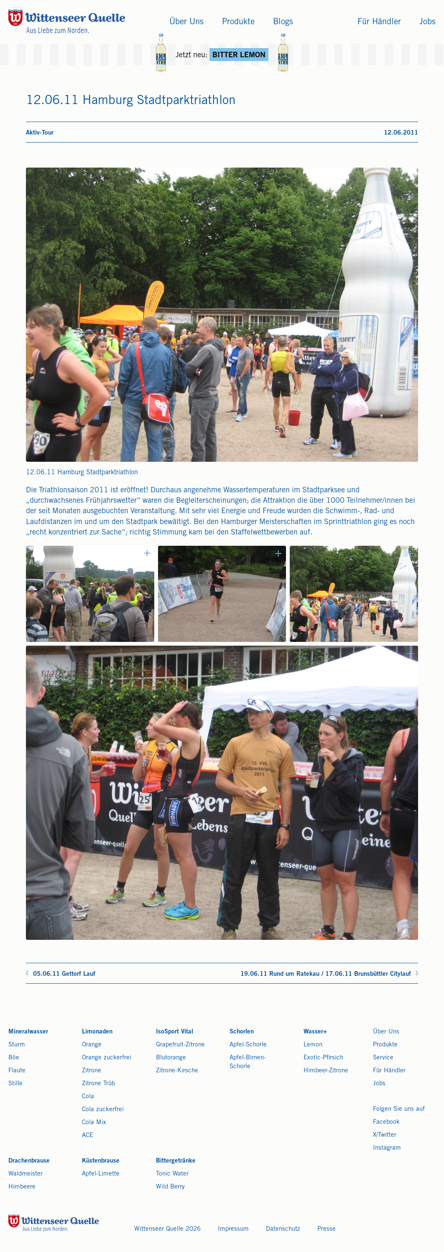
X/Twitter (384, 1135)
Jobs (379, 1084)
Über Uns (386, 1032)
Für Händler (389, 1071)
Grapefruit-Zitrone (180, 1045)
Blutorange (171, 1058)
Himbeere (22, 1187)
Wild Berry (170, 1187)
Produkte (385, 1045)
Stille (15, 1084)
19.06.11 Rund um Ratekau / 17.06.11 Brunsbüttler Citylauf (325, 974)
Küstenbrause (101, 1161)
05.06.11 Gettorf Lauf (64, 974)
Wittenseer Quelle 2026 (167, 1229)
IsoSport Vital (174, 1032)
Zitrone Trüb (98, 1084)
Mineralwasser (28, 1032)
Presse (326, 1229)
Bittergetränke (176, 1161)
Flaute (17, 1071)
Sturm (16, 1045)
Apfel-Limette (101, 1174)
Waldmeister (25, 1174)
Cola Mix (94, 1123)
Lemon (313, 1045)
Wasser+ (315, 1032)
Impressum (233, 1229)
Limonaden (97, 1032)
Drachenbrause (29, 1161)
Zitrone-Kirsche (177, 1071)
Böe (13, 1058)
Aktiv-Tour (40, 133)
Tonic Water (172, 1174)
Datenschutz (283, 1229)
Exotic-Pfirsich (323, 1058)
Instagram (387, 1148)
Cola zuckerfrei (103, 1110)
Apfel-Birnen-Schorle (248, 1062)
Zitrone (91, 1071)
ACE (87, 1135)
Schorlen (242, 1032)
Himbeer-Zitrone (326, 1071)
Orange (92, 1045)
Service (383, 1058)
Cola (88, 1097)
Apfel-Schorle (248, 1045)
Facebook (386, 1122)
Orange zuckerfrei (106, 1058)
